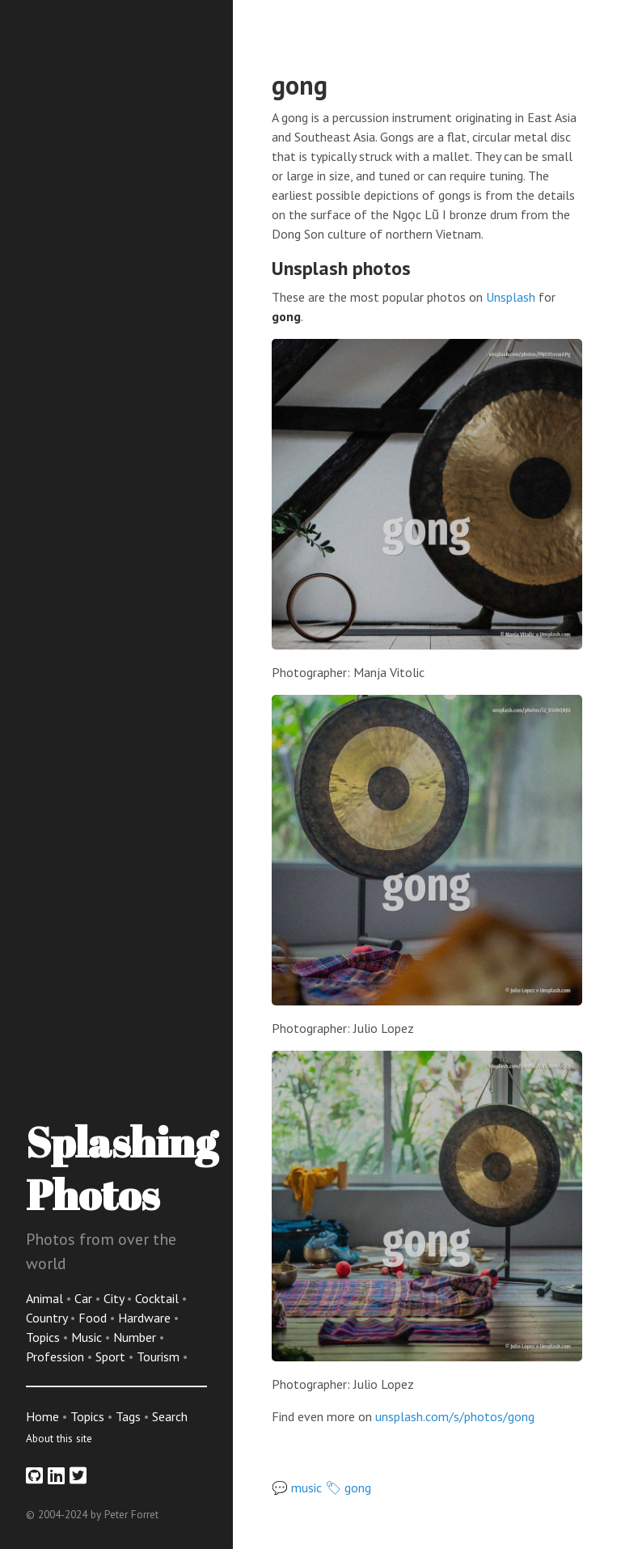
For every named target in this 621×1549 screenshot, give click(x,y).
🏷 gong (348, 1487)
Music (88, 1337)
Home (42, 1416)
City (115, 1298)
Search (170, 1416)
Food (94, 1318)
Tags (128, 1416)
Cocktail (158, 1298)
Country (48, 1318)
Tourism (160, 1356)
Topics (44, 1337)
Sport (112, 1356)
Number (136, 1337)
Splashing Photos (122, 1167)
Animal (46, 1298)
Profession (56, 1356)
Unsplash (510, 297)
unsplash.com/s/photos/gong (454, 1416)
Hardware (146, 1318)
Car (84, 1298)
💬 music (297, 1487)
